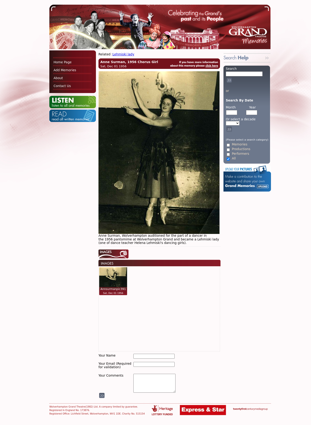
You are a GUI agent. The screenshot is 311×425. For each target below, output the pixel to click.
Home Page (62, 62)
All (234, 158)
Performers (240, 153)
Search (231, 69)
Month (231, 107)
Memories (239, 144)
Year (252, 107)
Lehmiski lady (123, 54)
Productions (241, 149)
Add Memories (65, 70)
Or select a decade (241, 119)
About (58, 78)
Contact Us (62, 86)
